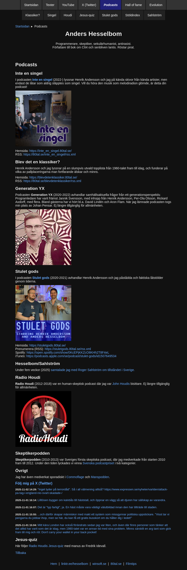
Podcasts (111, 5)
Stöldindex (132, 15)
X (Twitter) (89, 5)
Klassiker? (32, 15)
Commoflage (75, 477)
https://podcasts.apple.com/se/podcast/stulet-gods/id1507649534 (71, 356)
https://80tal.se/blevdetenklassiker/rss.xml (52, 181)
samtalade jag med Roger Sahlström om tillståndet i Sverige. (93, 370)
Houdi (68, 15)
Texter (50, 5)
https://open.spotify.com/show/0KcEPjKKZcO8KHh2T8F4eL (68, 352)
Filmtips (131, 564)
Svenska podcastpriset (98, 463)
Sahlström (154, 15)
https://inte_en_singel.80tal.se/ (50, 151)
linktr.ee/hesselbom (74, 564)
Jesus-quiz (87, 15)
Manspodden (100, 477)
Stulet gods (110, 15)
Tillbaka (20, 553)
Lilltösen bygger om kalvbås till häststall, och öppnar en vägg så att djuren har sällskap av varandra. (102, 500)
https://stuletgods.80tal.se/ (47, 345)
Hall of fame (133, 5)
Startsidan (31, 5)
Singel (51, 15)
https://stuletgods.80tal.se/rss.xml (68, 349)
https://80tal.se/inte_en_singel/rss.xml (49, 154)
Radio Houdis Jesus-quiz (46, 546)
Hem (53, 564)
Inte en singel (42, 79)
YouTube (68, 5)
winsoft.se (99, 564)
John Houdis (121, 384)
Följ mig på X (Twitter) (34, 483)
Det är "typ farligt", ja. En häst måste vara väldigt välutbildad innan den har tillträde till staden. (97, 507)
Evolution (155, 5)
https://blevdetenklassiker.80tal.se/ (53, 177)
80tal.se (116, 564)
